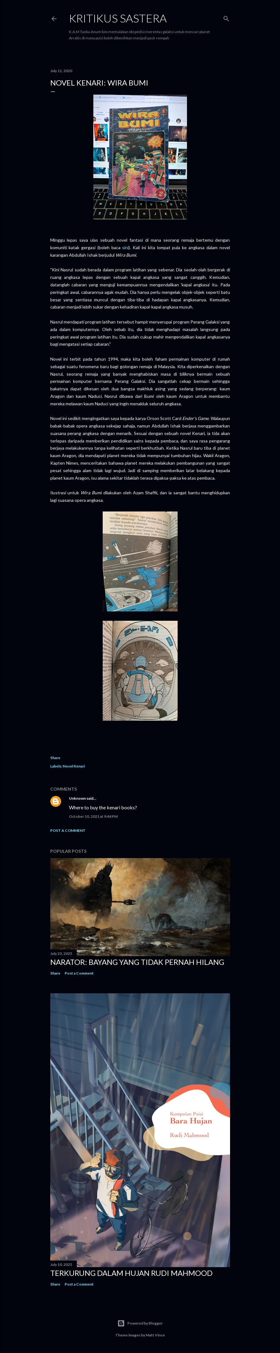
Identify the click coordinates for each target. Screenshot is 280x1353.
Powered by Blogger (140, 1323)
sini (125, 247)
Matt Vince (155, 1335)
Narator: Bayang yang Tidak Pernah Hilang (137, 961)
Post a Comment (68, 830)
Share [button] (55, 757)
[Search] (226, 17)
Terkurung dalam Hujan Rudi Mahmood (131, 1272)
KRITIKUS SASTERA (118, 18)
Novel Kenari (74, 766)
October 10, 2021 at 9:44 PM (93, 816)
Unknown (77, 798)
